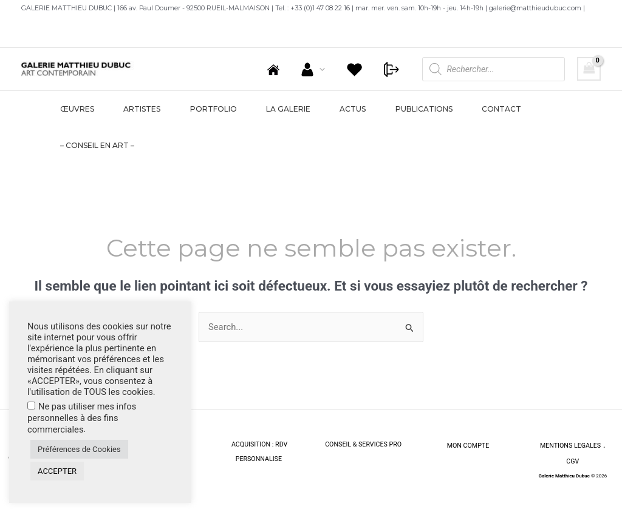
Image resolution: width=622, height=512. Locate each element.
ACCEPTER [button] (57, 471)
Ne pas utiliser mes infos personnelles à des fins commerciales (81, 418)
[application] (328, 69)
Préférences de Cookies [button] (79, 449)
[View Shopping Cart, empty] (589, 69)
